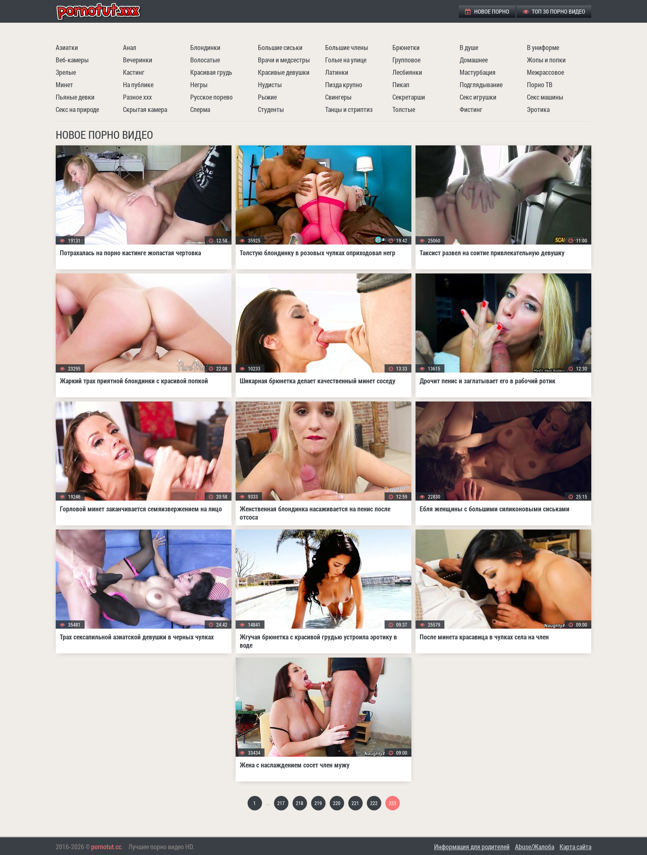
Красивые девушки (283, 72)
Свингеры (338, 97)
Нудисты (270, 84)
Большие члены (346, 47)
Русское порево (211, 97)
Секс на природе (77, 109)
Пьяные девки (75, 97)
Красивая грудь (211, 72)
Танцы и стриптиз (349, 109)
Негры (199, 84)
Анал (129, 47)
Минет (64, 84)
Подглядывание (481, 84)
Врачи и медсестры (284, 59)
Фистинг (471, 109)
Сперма (200, 109)
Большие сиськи (280, 47)
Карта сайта (575, 846)
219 (318, 803)
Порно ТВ (540, 84)
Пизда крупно (343, 84)
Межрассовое (545, 72)
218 (299, 803)
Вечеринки (137, 59)
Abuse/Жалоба (534, 846)
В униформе (543, 47)
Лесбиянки (407, 72)
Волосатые (205, 59)
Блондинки (205, 47)
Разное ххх (137, 97)
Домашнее (474, 59)
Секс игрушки (478, 97)
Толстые (403, 109)
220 (336, 803)
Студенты (271, 109)
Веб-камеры (72, 59)
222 (374, 803)
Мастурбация (478, 72)
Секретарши (408, 97)
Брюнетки (406, 47)
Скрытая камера (145, 109)
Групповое (406, 59)
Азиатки (67, 47)
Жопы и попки (546, 59)
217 (281, 803)
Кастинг (133, 72)
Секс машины (545, 97)
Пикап (400, 84)
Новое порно (487, 11)
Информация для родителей (472, 846)
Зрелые (66, 72)
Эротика (538, 109)
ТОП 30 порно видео (554, 11)
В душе (469, 47)
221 (355, 803)
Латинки (336, 72)
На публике (138, 84)
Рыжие (267, 97)
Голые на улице (345, 59)
